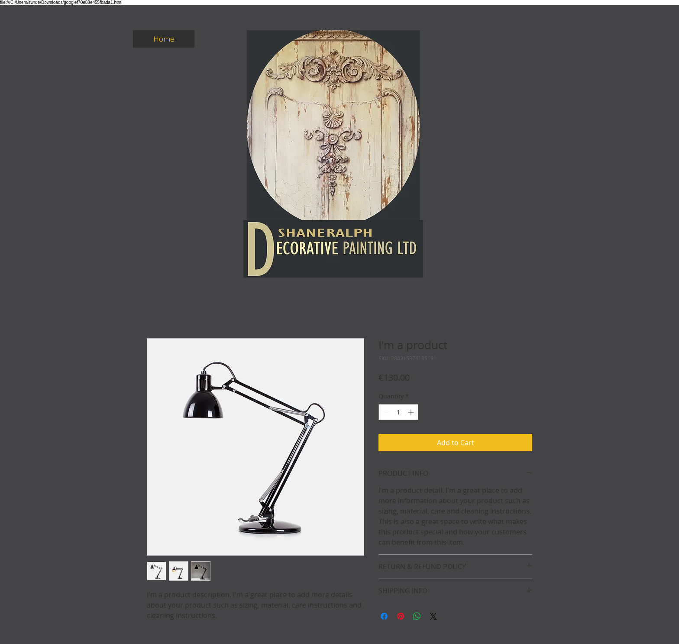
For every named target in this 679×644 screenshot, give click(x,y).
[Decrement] (385, 412)
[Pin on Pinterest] (400, 616)
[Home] (163, 39)
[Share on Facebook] (384, 616)
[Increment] (411, 412)
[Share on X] (433, 616)
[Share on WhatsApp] (417, 616)
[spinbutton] (398, 412)
